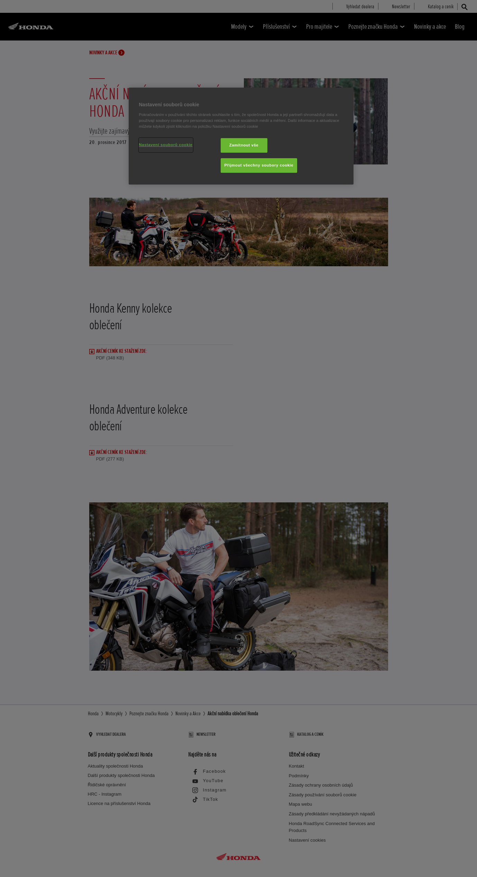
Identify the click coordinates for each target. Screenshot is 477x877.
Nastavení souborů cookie (166, 145)
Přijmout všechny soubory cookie (259, 165)
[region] (241, 136)
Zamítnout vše (244, 145)
